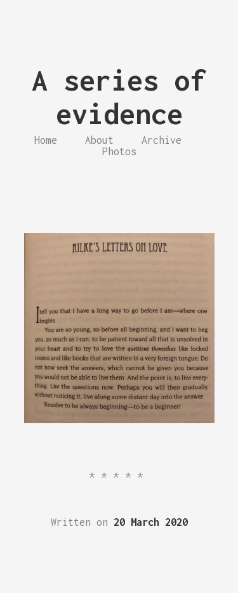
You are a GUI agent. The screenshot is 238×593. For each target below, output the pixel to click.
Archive (162, 140)
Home (45, 140)
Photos (119, 151)
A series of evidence (119, 97)
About (99, 140)
